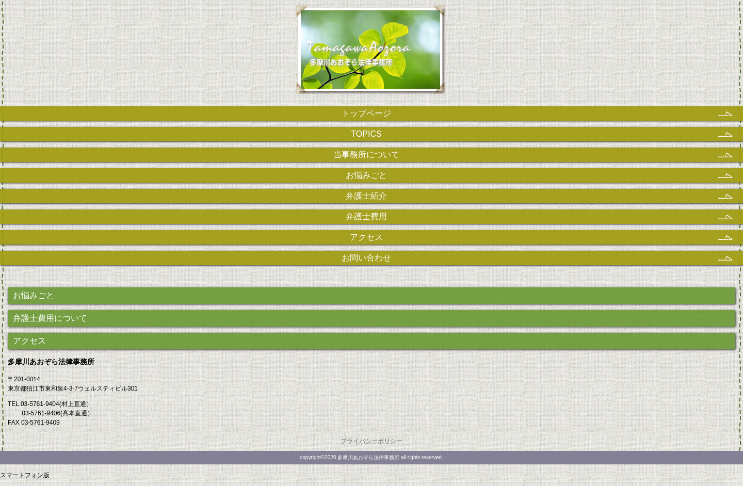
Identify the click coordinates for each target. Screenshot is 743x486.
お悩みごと (33, 295)
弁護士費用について (50, 318)
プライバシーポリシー (371, 441)
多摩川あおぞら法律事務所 (372, 54)
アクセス (29, 340)
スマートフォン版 (25, 475)
